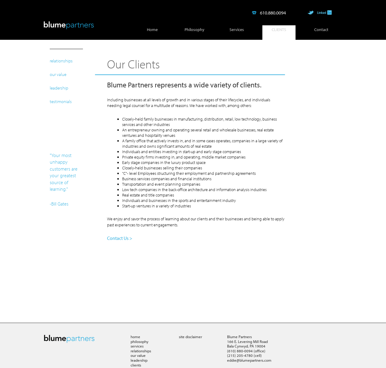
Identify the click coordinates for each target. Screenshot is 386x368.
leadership (59, 88)
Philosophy (194, 29)
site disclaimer (190, 336)
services (137, 346)
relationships (61, 61)
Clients (279, 29)
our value (58, 74)
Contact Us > (119, 238)
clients (136, 365)
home (135, 336)
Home (152, 29)
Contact (321, 29)
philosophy (139, 341)
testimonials (61, 101)
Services (236, 29)
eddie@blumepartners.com (249, 360)
